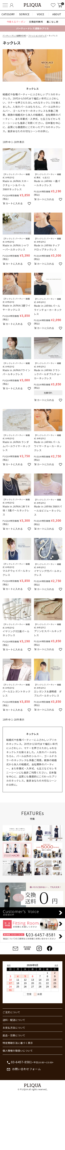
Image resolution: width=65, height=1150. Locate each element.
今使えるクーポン (16, 21)
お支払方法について (14, 1027)
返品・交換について (14, 1035)
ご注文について (11, 1012)
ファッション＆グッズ (37, 35)
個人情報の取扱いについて (18, 1050)
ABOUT (56, 14)
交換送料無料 (36, 21)
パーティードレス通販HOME (14, 35)
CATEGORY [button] (8, 14)
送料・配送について (14, 1020)
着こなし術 (52, 21)
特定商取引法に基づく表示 (18, 1043)
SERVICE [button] (24, 14)
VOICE (40, 14)
